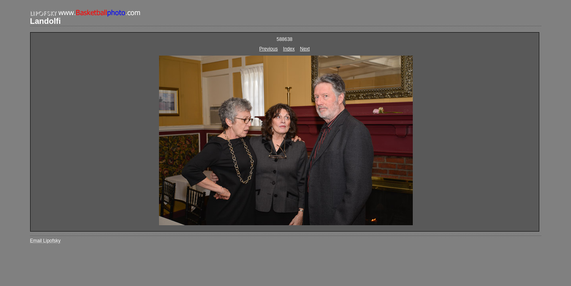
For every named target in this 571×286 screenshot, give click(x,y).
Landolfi (45, 21)
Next (305, 49)
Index (289, 49)
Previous (268, 49)
